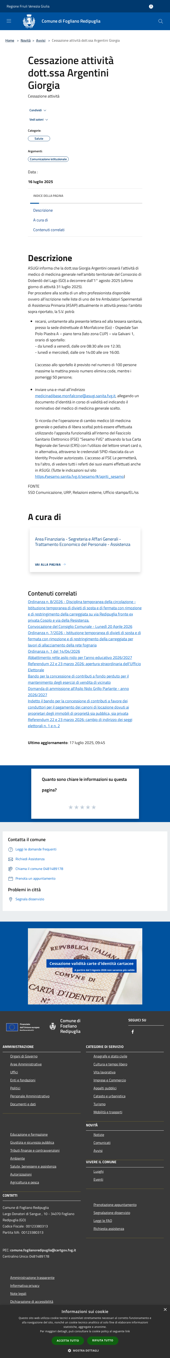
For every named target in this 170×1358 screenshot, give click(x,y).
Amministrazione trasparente (32, 1277)
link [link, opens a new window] (127, 1331)
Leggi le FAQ (103, 1220)
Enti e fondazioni (22, 1080)
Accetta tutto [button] (68, 1340)
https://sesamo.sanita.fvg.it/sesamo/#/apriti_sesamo (79, 476)
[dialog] (85, 1331)
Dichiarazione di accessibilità (31, 1301)
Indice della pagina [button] (48, 195)
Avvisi (40, 40)
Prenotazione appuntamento (115, 1204)
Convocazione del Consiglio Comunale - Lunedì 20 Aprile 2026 (80, 626)
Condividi (38, 110)
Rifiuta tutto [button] (102, 1340)
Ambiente (17, 1158)
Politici (15, 1088)
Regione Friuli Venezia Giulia (28, 6)
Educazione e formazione (29, 1134)
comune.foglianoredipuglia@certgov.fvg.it (43, 1250)
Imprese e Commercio (110, 1080)
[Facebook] (132, 1032)
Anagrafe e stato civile (110, 1056)
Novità (26, 40)
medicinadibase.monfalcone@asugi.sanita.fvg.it (75, 396)
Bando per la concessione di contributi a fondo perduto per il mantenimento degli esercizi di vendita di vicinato (78, 679)
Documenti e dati (23, 1104)
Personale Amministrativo (29, 1096)
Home (9, 40)
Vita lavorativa (104, 1072)
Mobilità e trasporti (108, 1112)
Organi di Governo (23, 1056)
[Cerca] (160, 21)
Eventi (98, 1179)
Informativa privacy (24, 1285)
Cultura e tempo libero (110, 1064)
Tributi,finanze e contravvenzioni (35, 1150)
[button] (85, 1350)
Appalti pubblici (105, 1088)
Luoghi (99, 1171)
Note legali (18, 1293)
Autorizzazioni (21, 1174)
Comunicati (102, 1142)
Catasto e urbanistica (109, 1096)
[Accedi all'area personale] (151, 6)
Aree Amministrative (26, 1064)
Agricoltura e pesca (24, 1182)
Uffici (14, 1072)
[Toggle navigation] (9, 20)
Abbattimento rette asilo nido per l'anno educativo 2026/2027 (80, 657)
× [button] (165, 1309)
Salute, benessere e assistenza (33, 1166)
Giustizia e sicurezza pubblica (32, 1142)
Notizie (99, 1134)
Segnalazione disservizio (112, 1212)
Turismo (100, 1104)
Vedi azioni (39, 119)
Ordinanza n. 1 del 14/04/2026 (54, 651)
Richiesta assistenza (109, 1228)
